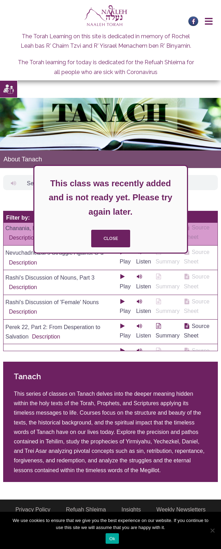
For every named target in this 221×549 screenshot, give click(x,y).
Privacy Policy (33, 510)
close (110, 238)
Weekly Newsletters (181, 510)
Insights (131, 510)
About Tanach (23, 159)
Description (23, 238)
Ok (112, 538)
